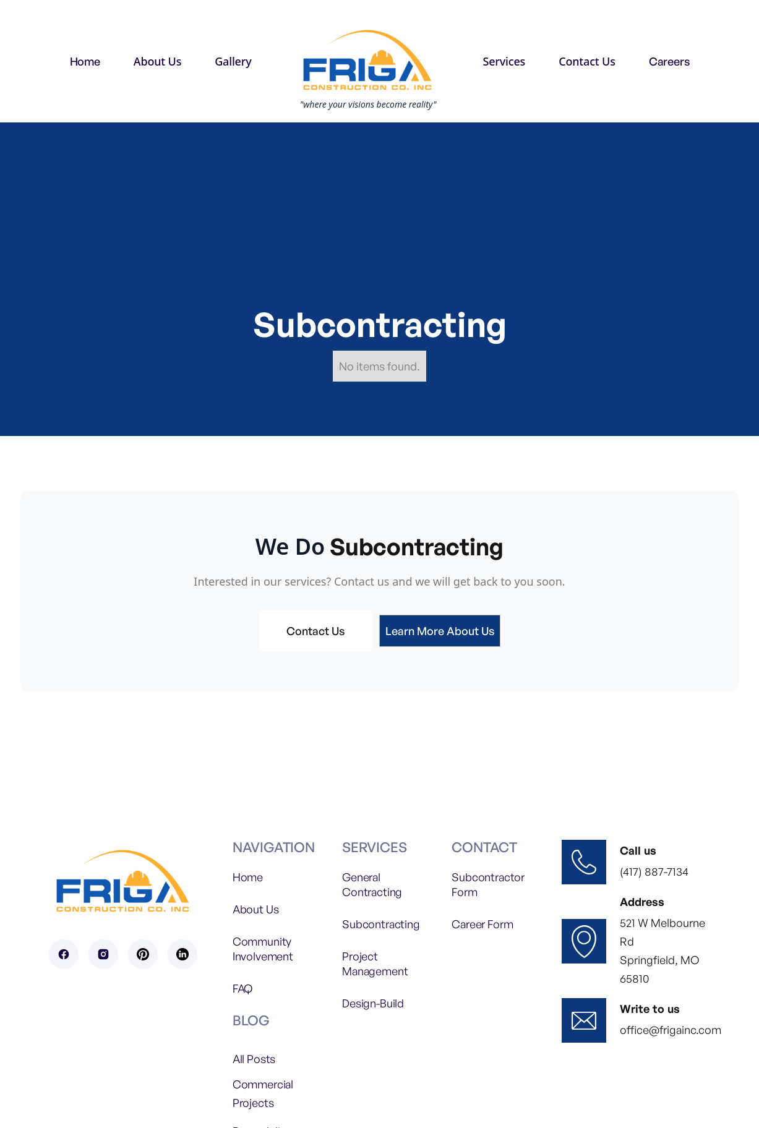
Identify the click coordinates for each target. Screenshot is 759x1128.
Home (85, 61)
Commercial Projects (263, 1093)
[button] (157, 61)
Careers (669, 61)
